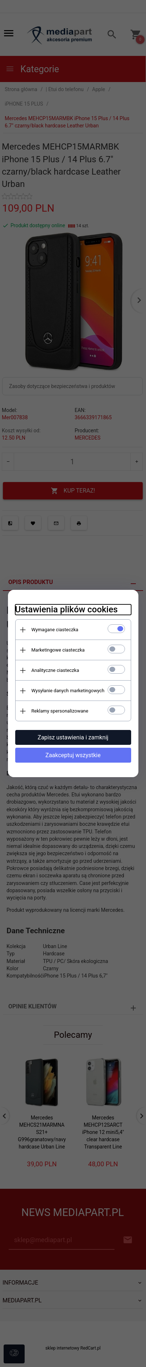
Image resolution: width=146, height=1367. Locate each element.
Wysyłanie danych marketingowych (68, 690)
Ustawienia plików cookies (66, 609)
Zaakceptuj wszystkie (72, 755)
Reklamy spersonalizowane (60, 711)
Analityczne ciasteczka (55, 670)
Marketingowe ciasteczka (58, 650)
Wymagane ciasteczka (55, 629)
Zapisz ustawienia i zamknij (73, 737)
